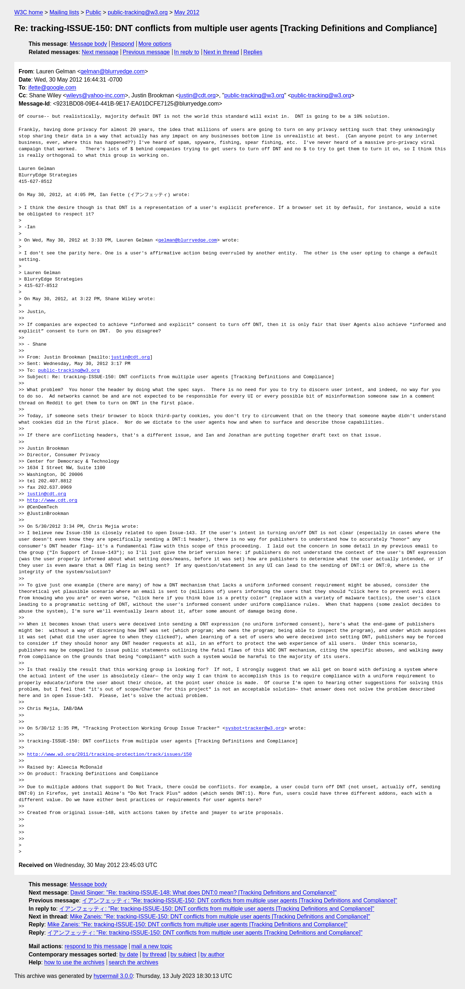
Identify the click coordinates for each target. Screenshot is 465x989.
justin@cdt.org (197, 95)
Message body (88, 44)
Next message (100, 52)
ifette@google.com (52, 87)
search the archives (134, 962)
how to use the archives (74, 962)
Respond (122, 44)
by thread (154, 954)
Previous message (146, 52)
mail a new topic (152, 946)
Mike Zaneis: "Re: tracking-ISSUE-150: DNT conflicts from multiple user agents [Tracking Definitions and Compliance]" (220, 917)
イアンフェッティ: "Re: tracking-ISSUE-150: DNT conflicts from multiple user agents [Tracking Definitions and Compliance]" (239, 900)
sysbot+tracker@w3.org (254, 728)
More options (155, 44)
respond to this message (95, 946)
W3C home (28, 12)
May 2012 (186, 12)
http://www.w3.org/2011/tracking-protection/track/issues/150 (109, 754)
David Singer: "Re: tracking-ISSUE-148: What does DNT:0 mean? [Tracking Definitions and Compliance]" (204, 893)
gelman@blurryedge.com (113, 71)
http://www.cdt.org (52, 500)
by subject (183, 954)
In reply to (186, 52)
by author (212, 954)
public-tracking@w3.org (138, 12)
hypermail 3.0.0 (112, 976)
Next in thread (221, 52)
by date (128, 954)
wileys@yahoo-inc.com (95, 95)
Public (93, 12)
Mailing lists (64, 12)
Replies (252, 52)
